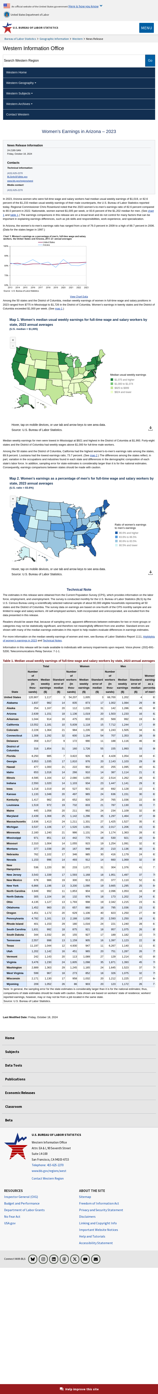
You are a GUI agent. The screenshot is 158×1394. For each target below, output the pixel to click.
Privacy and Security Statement (101, 1210)
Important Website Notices (98, 1230)
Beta (9, 1120)
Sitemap (85, 1197)
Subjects (12, 1051)
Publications (15, 1079)
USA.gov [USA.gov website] (9, 1223)
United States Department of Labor (26, 14)
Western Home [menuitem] (16, 72)
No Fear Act (12, 1216)
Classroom (13, 1106)
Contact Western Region (48, 1178)
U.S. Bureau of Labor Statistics (35, 27)
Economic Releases (20, 1092)
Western (77, 39)
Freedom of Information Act (99, 1203)
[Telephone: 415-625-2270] (56, 1165)
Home (9, 1038)
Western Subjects (18, 93)
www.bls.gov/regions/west (20, 181)
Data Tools (13, 1065)
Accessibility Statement (96, 1243)
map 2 (93, 455)
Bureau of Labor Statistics (20, 39)
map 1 (58, 308)
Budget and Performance (22, 1203)
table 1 (14, 214)
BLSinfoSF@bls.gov (17, 176)
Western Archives (18, 104)
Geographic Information (54, 39)
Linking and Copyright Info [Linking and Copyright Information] (98, 1223)
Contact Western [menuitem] (17, 114)
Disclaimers (87, 1216)
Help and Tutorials (92, 1236)
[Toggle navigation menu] (146, 28)
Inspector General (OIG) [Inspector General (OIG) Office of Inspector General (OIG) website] (21, 1197)
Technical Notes (52, 640)
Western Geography (20, 83)
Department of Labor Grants (24, 1210)
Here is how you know (83, 6)
